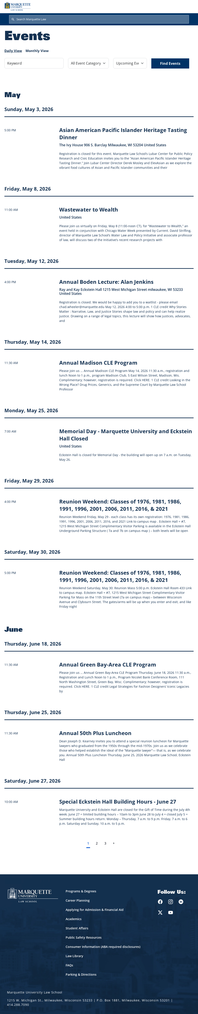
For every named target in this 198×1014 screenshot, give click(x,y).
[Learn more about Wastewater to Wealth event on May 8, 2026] (88, 209)
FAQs (69, 965)
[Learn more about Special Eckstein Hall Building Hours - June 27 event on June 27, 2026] (117, 801)
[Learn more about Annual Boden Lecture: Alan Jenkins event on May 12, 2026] (106, 281)
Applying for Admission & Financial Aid (95, 910)
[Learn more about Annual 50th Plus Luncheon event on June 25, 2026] (95, 733)
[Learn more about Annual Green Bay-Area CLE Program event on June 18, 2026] (107, 664)
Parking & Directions (81, 974)
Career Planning (78, 900)
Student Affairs (77, 928)
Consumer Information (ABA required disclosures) (103, 947)
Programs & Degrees (81, 891)
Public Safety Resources (84, 937)
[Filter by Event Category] (88, 63)
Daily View (13, 50)
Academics (73, 919)
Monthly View (37, 50)
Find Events (170, 63)
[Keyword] (34, 63)
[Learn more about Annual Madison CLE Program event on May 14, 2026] (98, 362)
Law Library (74, 956)
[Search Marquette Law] (99, 19)
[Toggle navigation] (189, 6)
